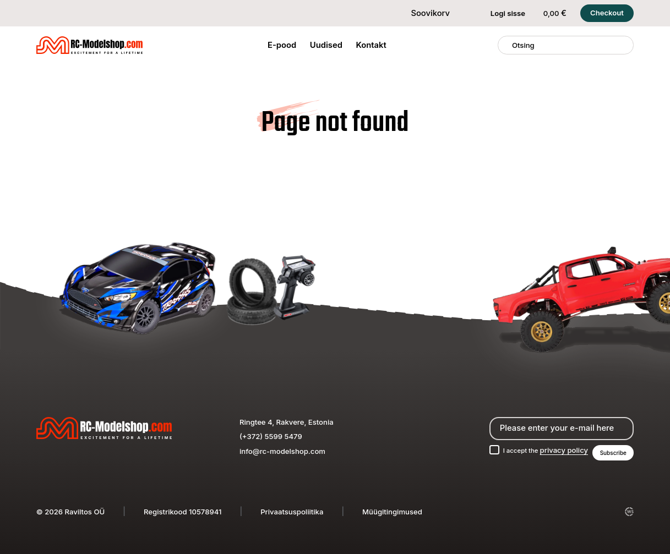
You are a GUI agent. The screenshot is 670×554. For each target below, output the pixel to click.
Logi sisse (501, 13)
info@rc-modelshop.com (282, 449)
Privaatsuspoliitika (291, 511)
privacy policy (558, 449)
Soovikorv (423, 13)
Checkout (607, 12)
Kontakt (371, 45)
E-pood (282, 45)
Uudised (326, 45)
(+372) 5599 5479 (270, 434)
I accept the (537, 449)
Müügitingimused (392, 511)
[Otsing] (505, 45)
